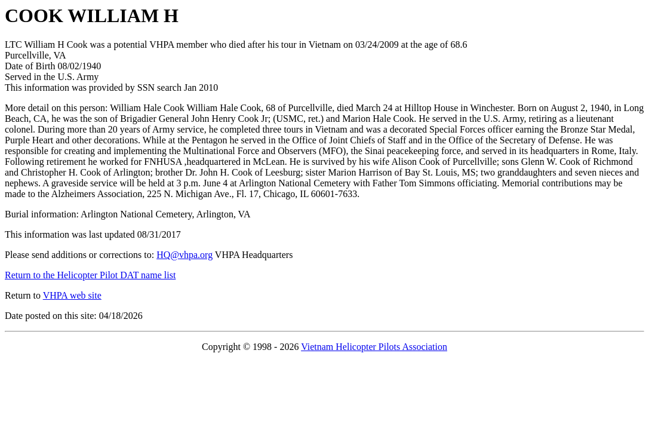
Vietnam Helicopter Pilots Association (374, 347)
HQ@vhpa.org (184, 255)
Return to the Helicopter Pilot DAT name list (90, 275)
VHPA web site (72, 295)
